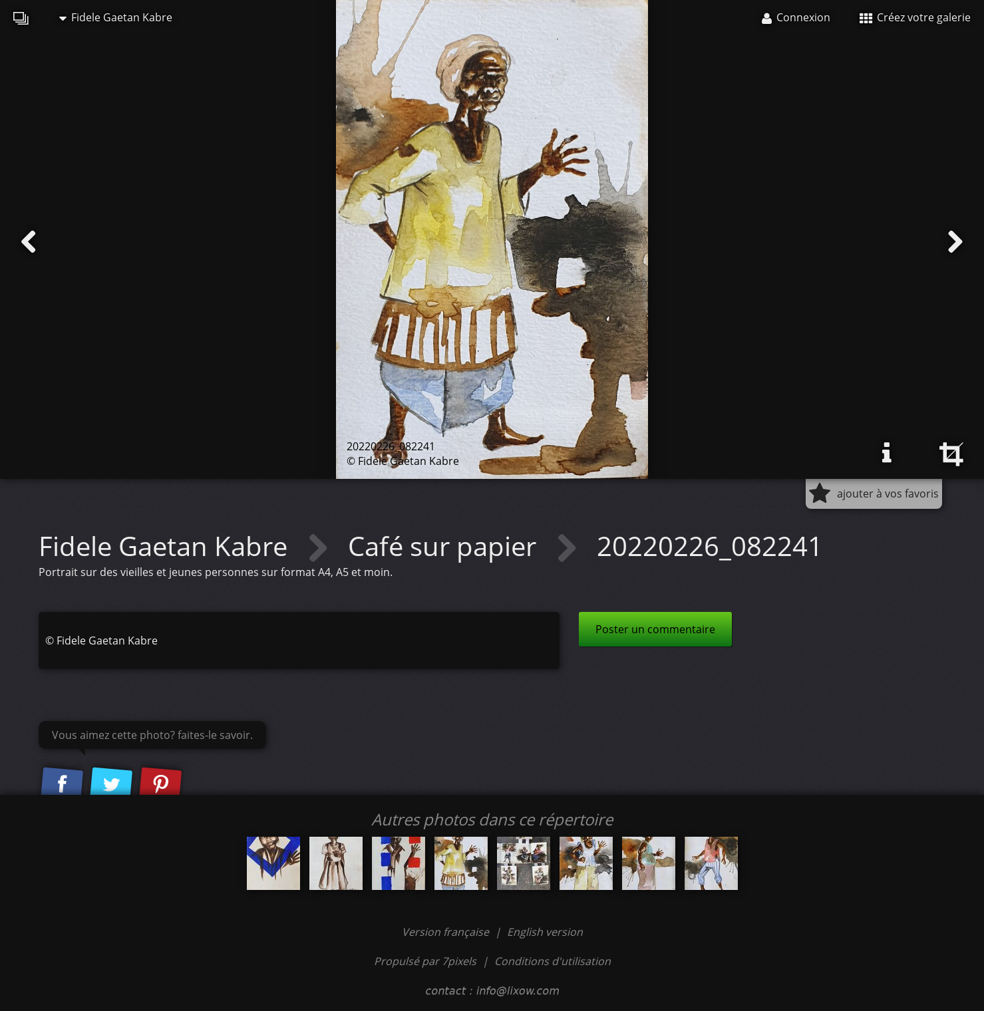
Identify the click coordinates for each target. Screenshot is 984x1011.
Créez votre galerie (915, 17)
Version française (447, 932)
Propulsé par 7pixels (425, 961)
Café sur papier (445, 545)
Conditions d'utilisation (552, 961)
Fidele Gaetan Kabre (115, 17)
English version (545, 932)
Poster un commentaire (655, 629)
